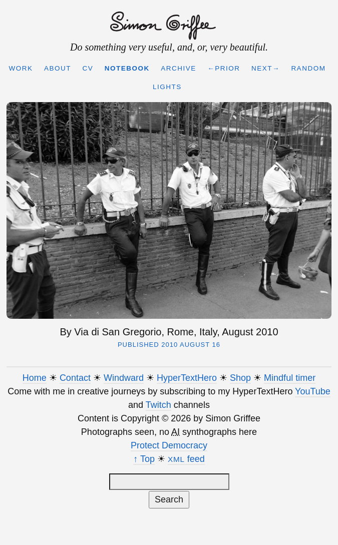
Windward (124, 378)
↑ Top (144, 459)
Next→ (265, 68)
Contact (75, 378)
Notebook (127, 68)
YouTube (312, 391)
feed (186, 459)
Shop (240, 378)
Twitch (158, 405)
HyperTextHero (187, 378)
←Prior (223, 68)
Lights (167, 87)
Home (35, 378)
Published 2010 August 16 (169, 344)
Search (169, 499)
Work (21, 68)
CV (88, 68)
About (57, 68)
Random (308, 68)
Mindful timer (289, 378)
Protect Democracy (169, 445)
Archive (178, 68)
